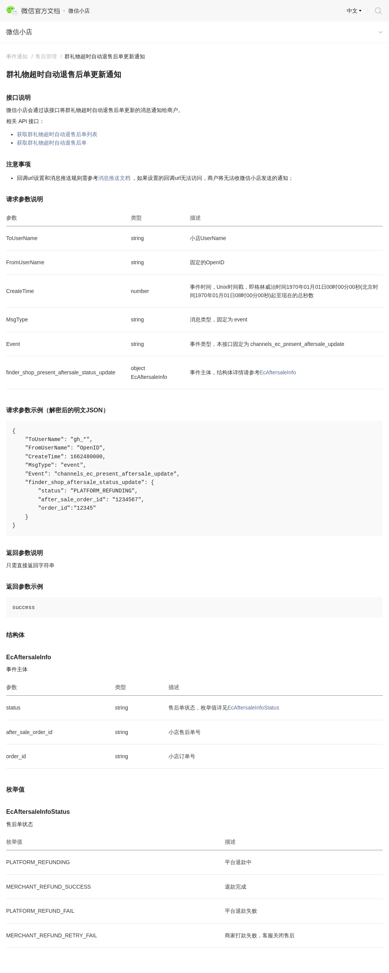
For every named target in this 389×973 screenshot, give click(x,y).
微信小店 (19, 32)
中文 (352, 11)
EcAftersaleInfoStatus (253, 708)
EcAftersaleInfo (278, 372)
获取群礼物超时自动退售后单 (52, 143)
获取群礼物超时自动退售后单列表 (57, 134)
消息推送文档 (114, 178)
